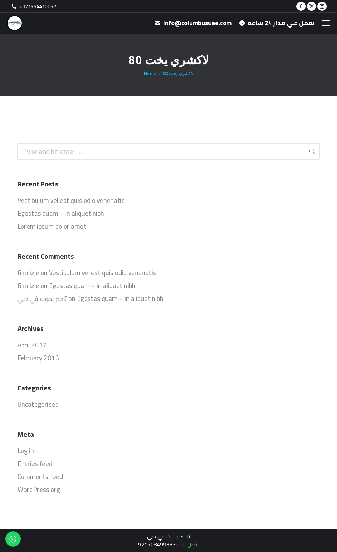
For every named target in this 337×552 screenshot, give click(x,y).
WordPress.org (38, 489)
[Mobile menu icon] (326, 23)
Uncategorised (38, 404)
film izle (28, 272)
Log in (25, 450)
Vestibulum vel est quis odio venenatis (71, 200)
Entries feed (34, 463)
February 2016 (38, 357)
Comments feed (40, 476)
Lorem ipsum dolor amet (51, 226)
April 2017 (31, 345)
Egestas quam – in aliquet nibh (60, 213)
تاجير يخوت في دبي (42, 298)
